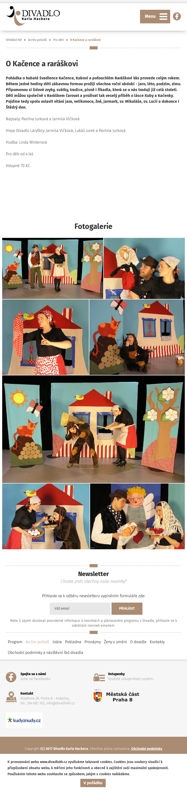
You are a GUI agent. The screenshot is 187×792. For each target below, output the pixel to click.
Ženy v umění (115, 642)
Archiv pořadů (37, 40)
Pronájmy (92, 642)
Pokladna (73, 642)
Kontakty (157, 642)
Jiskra (57, 642)
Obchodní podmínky (146, 749)
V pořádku (93, 782)
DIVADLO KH (14, 40)
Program (15, 642)
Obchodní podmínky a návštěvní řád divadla (45, 652)
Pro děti (58, 40)
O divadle (138, 642)
